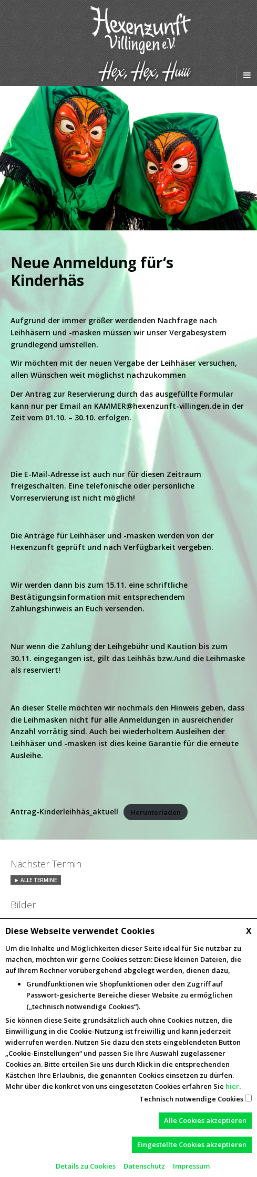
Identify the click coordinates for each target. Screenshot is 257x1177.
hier (232, 1086)
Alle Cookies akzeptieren (205, 1120)
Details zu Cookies (86, 1166)
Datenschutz (144, 1166)
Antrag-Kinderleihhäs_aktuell (64, 812)
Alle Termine (38, 880)
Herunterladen (155, 812)
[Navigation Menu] (246, 75)
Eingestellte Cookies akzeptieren (191, 1144)
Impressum (191, 1166)
